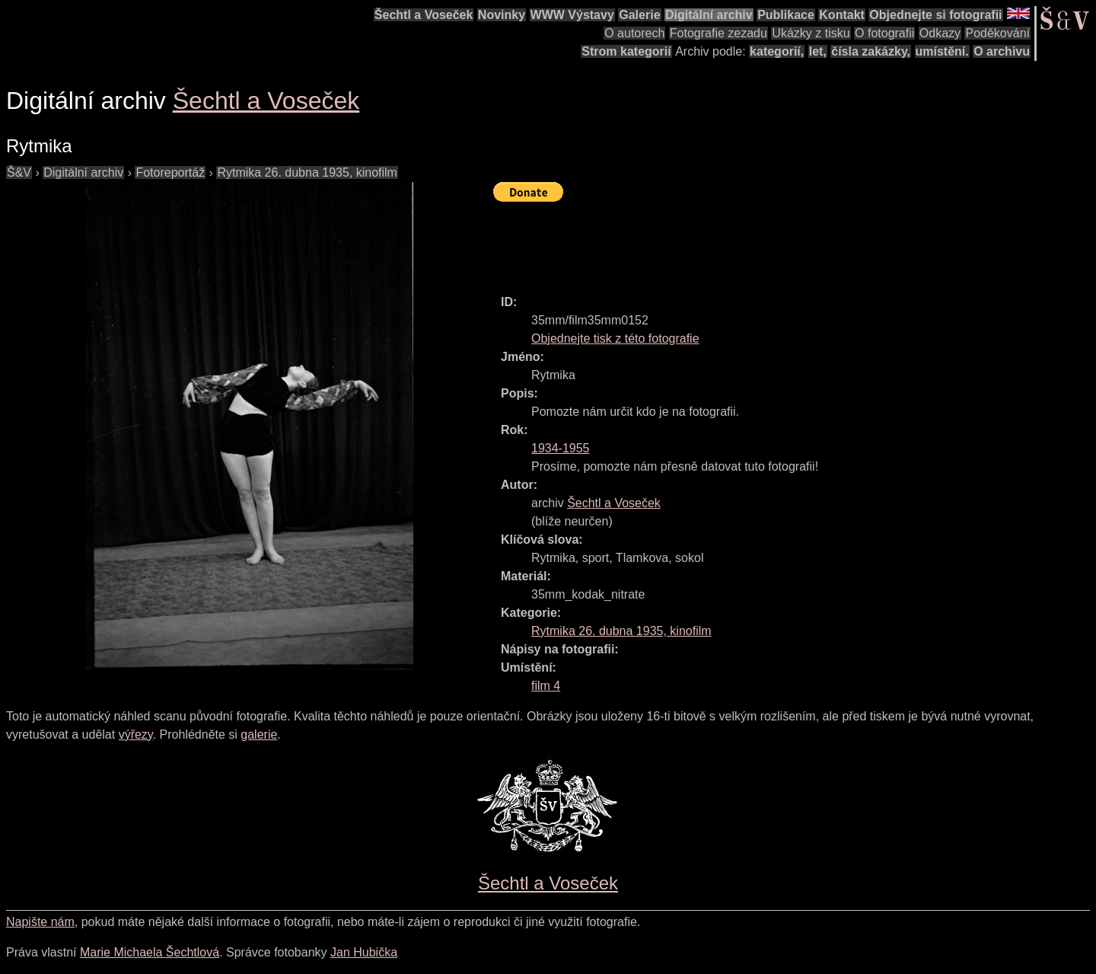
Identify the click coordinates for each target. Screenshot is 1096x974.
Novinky (501, 14)
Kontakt (842, 14)
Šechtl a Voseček (423, 14)
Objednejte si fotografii (935, 14)
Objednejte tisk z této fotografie (615, 338)
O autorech (634, 33)
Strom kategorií (626, 51)
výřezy (136, 734)
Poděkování (997, 33)
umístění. (942, 51)
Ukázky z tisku (810, 33)
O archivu (1001, 51)
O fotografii (884, 33)
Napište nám (40, 921)
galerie (259, 734)
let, (818, 51)
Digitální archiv (709, 14)
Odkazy (940, 33)
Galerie (639, 14)
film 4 (545, 685)
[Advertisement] (770, 241)
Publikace (785, 14)
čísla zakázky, (870, 51)
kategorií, (777, 51)
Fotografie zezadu (718, 33)
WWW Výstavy (572, 14)
